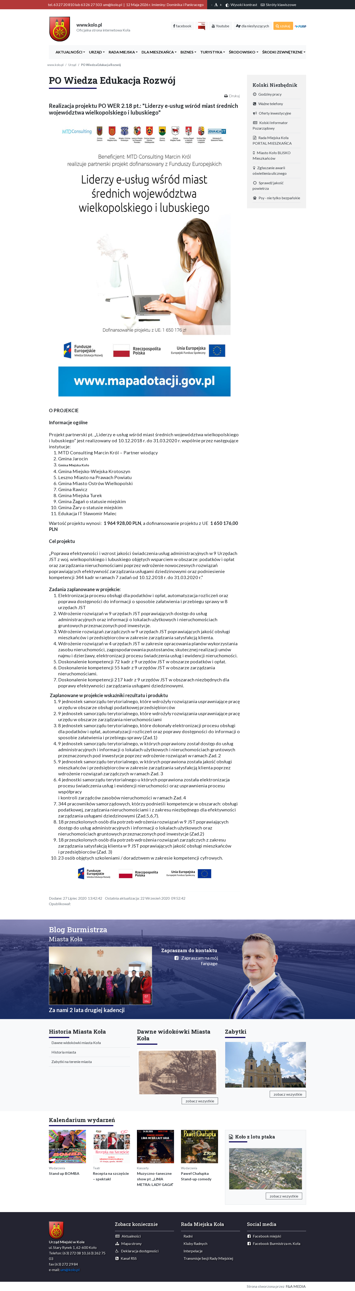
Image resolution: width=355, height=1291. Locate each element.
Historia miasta (62, 1052)
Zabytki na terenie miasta (70, 1061)
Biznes (185, 52)
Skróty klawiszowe (278, 4)
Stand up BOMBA (64, 1173)
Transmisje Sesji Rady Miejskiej (207, 1258)
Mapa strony (128, 1243)
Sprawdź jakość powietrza (268, 185)
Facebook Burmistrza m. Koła (273, 1243)
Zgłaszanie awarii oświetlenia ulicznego (270, 170)
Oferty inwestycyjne (272, 113)
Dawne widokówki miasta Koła (75, 1042)
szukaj (283, 26)
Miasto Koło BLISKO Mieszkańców (272, 155)
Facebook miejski (264, 1236)
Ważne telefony (268, 103)
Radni (187, 1236)
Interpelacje (192, 1251)
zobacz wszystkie (200, 1101)
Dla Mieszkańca (156, 52)
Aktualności (68, 52)
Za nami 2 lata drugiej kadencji (87, 1010)
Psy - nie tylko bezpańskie (276, 198)
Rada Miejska (121, 52)
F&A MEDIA (296, 1286)
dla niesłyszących (252, 26)
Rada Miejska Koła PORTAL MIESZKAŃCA (272, 140)
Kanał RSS (126, 1258)
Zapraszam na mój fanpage (196, 960)
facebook (182, 26)
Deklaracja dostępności (136, 1251)
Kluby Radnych (194, 1243)
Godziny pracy (267, 94)
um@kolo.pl (69, 1269)
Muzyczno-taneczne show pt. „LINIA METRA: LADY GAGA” (155, 1179)
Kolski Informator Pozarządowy (270, 125)
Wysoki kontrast (241, 4)
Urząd (94, 52)
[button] (234, 1168)
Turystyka (210, 52)
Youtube (220, 26)
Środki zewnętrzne (281, 52)
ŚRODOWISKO (241, 52)
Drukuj (234, 96)
